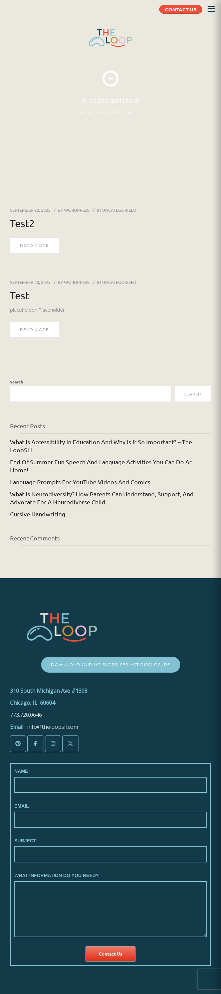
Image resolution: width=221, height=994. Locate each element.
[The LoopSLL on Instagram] (53, 744)
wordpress (76, 210)
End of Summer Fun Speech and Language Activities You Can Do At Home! (101, 465)
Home (87, 112)
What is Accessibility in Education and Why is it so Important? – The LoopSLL (101, 445)
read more (34, 245)
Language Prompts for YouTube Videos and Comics (80, 481)
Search (16, 381)
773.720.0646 (26, 714)
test (19, 295)
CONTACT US (181, 9)
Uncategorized (119, 210)
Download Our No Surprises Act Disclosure (110, 664)
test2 (22, 223)
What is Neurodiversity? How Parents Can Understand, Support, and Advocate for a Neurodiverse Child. (102, 497)
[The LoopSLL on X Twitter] (70, 744)
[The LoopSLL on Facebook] (35, 744)
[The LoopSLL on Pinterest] (18, 744)
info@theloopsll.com (52, 726)
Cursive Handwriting (37, 513)
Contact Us (110, 954)
